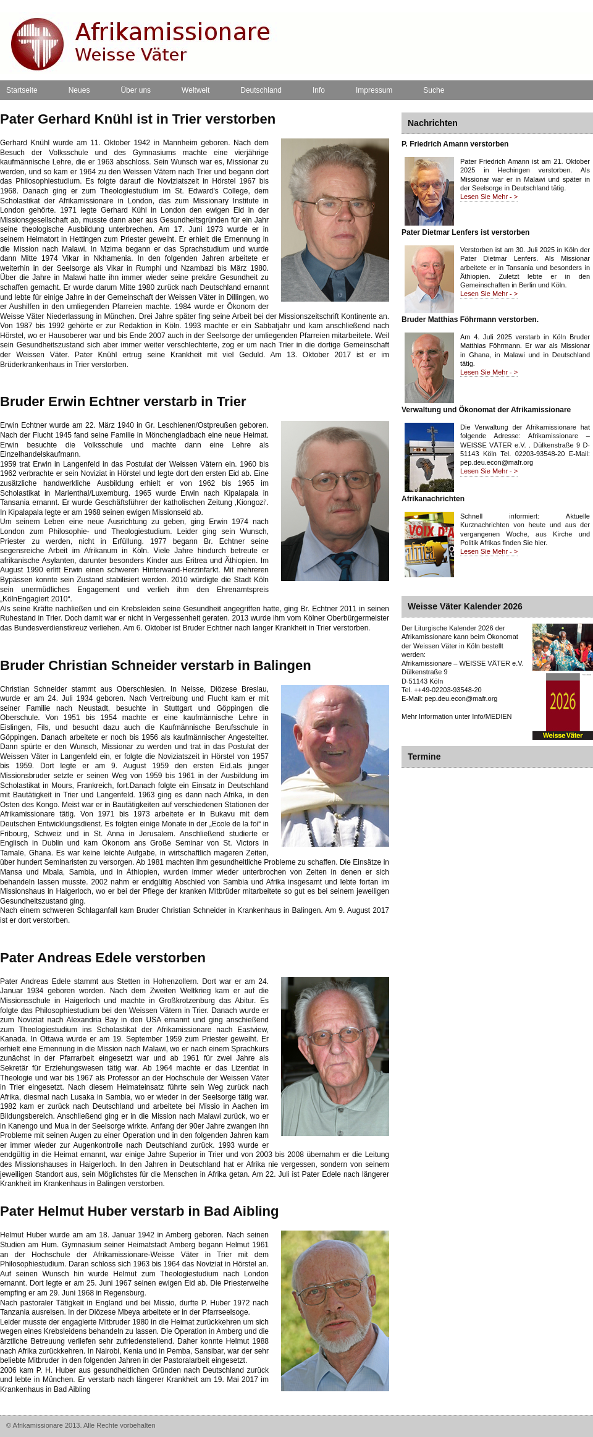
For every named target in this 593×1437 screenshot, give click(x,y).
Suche (433, 90)
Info (319, 90)
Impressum (374, 90)
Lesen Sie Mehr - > (489, 196)
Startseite (22, 90)
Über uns (135, 90)
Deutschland (261, 90)
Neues (79, 90)
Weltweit (195, 90)
